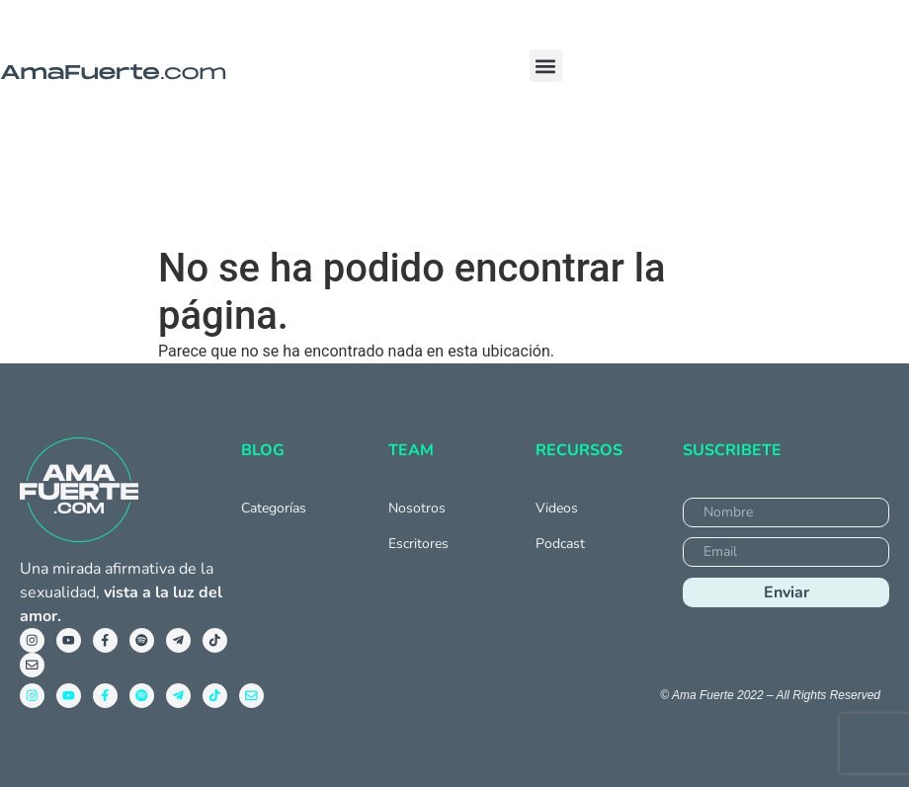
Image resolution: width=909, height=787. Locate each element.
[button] (546, 65)
